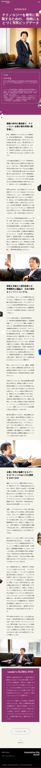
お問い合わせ (6, 752)
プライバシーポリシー (8, 756)
